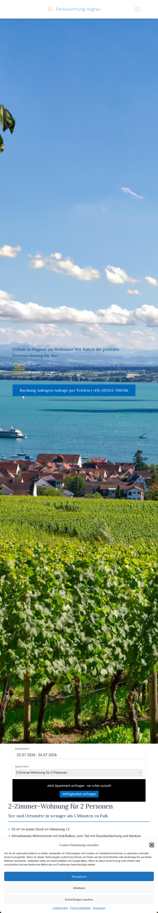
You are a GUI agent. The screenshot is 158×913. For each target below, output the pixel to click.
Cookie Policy (60, 908)
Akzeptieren (78, 876)
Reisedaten (22, 748)
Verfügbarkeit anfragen (79, 794)
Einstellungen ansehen (79, 899)
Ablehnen (79, 888)
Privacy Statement (80, 908)
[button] (152, 845)
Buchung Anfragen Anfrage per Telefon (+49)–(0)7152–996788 (74, 390)
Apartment (22, 766)
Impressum (99, 908)
